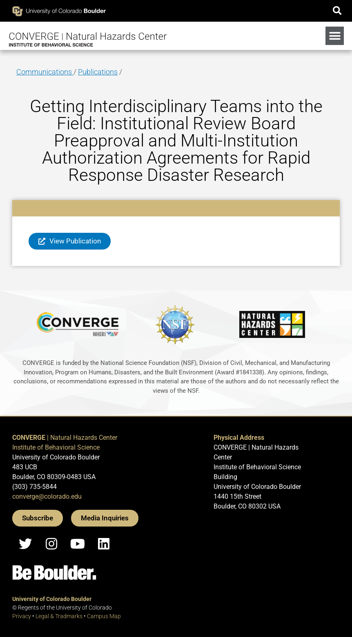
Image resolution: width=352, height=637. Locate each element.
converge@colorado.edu (47, 496)
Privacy (21, 616)
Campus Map (104, 616)
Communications (45, 72)
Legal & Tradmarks (59, 616)
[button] (337, 11)
